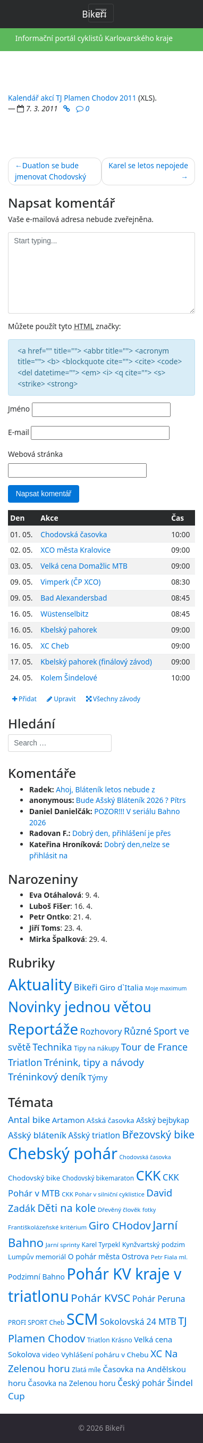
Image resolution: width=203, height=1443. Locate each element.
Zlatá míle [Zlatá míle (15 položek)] (86, 1369)
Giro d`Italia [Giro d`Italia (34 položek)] (121, 987)
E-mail (18, 432)
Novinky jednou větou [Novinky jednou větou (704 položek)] (79, 1006)
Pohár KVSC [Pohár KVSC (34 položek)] (100, 1297)
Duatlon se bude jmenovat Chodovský (50, 171)
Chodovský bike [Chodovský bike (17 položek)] (34, 1178)
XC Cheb (54, 646)
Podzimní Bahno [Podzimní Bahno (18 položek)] (36, 1277)
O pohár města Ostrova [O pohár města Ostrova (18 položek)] (108, 1256)
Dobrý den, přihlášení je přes (121, 833)
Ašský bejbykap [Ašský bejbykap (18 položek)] (162, 1120)
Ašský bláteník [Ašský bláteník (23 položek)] (37, 1135)
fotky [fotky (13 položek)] (149, 1210)
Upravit (61, 698)
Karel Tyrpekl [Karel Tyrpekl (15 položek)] (101, 1244)
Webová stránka (35, 454)
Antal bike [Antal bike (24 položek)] (29, 1119)
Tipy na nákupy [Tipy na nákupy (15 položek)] (96, 1048)
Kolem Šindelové (68, 678)
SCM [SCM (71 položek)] (82, 1318)
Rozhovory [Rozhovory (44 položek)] (101, 1031)
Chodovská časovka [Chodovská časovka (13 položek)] (145, 1157)
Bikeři (115, 1428)
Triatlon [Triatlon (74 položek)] (25, 1062)
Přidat (24, 698)
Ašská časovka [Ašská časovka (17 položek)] (110, 1120)
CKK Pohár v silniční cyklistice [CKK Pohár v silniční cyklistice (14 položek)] (103, 1194)
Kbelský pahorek (68, 630)
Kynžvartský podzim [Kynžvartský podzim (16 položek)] (153, 1244)
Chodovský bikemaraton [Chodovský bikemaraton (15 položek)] (98, 1178)
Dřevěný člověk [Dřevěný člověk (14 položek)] (119, 1210)
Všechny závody (113, 698)
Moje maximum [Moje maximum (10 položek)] (166, 988)
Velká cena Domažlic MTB (84, 566)
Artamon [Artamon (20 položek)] (68, 1119)
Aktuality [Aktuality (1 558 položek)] (40, 984)
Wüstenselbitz (64, 614)
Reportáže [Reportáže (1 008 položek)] (43, 1029)
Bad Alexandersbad (73, 598)
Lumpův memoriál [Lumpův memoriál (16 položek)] (37, 1256)
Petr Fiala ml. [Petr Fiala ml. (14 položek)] (169, 1257)
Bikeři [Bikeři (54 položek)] (86, 987)
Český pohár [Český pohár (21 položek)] (141, 1383)
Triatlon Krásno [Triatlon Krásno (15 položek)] (109, 1339)
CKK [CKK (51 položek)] (148, 1175)
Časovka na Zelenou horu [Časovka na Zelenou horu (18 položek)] (71, 1383)
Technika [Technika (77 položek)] (52, 1046)
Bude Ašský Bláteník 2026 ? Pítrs (131, 800)
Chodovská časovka (73, 534)
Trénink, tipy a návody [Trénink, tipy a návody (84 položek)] (94, 1062)
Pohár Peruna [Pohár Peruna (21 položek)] (158, 1299)
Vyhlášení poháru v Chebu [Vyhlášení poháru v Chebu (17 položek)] (104, 1354)
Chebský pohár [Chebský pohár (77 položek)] (62, 1153)
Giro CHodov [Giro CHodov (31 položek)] (120, 1225)
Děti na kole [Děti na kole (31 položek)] (66, 1208)
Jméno (19, 409)
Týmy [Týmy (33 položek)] (97, 1077)
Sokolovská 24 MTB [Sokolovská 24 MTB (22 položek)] (138, 1321)
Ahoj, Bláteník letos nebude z (105, 789)
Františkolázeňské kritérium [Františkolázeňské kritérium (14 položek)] (47, 1227)
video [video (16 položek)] (50, 1354)
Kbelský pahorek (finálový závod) (96, 662)
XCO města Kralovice (75, 550)
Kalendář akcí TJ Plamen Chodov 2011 (72, 98)
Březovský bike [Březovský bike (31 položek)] (158, 1134)
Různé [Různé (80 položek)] (138, 1030)
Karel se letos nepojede (148, 165)
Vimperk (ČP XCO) (70, 582)
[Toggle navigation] (101, 13)
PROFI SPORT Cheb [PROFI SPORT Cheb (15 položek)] (36, 1322)
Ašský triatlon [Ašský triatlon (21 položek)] (94, 1135)
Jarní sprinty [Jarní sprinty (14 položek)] (63, 1245)
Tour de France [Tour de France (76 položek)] (154, 1046)
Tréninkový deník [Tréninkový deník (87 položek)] (47, 1076)
